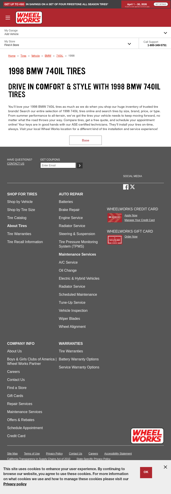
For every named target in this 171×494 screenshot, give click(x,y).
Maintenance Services (24, 412)
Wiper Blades (69, 318)
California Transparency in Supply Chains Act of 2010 (38, 459)
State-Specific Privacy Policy (93, 459)
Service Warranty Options (79, 367)
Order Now (130, 236)
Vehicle (35, 55)
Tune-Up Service (72, 302)
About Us (14, 351)
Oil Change (68, 270)
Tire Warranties (19, 234)
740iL (59, 55)
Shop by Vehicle (20, 202)
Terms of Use (32, 453)
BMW (48, 55)
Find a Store (16, 388)
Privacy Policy (54, 453)
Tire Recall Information (25, 242)
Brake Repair (69, 210)
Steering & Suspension (77, 234)
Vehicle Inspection (73, 310)
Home (11, 55)
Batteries (66, 202)
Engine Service (71, 218)
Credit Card (16, 436)
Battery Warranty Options (79, 359)
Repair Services (19, 404)
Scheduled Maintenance (78, 294)
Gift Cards (15, 396)
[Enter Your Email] (58, 165)
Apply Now (130, 215)
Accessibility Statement (118, 453)
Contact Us (16, 380)
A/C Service (68, 262)
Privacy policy (14, 484)
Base (85, 140)
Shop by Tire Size (21, 210)
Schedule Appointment (25, 428)
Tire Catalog (16, 218)
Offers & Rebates (20, 420)
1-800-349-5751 (157, 45)
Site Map (12, 453)
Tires (23, 55)
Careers (13, 372)
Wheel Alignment (72, 327)
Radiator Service (72, 226)
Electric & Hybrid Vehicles (79, 278)
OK (146, 472)
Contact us (15, 163)
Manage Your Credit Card (139, 220)
